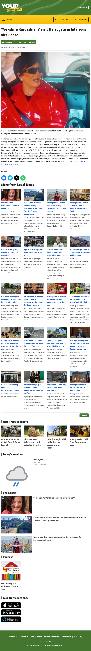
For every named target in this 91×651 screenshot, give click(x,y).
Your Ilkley (78, 637)
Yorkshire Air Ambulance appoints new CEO (11, 199)
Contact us (13, 637)
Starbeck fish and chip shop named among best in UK (57, 381)
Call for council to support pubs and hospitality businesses (57, 246)
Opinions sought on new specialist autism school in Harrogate (57, 337)
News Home (9, 42)
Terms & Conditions (51, 637)
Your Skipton (66, 637)
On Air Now (81, 7)
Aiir (62, 645)
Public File (24, 637)
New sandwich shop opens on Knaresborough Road (11, 381)
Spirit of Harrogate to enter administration (34, 245)
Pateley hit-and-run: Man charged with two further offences (34, 337)
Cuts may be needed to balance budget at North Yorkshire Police (80, 293)
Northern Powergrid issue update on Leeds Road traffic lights (11, 293)
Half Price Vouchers (15, 421)
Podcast (8, 557)
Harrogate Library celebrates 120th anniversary (80, 381)
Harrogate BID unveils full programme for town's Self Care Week (11, 337)
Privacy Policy (36, 637)
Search (84, 415)
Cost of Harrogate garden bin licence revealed (11, 246)
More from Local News (27, 42)
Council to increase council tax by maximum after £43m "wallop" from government (34, 202)
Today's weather (13, 454)
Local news (10, 492)
